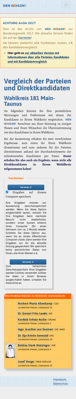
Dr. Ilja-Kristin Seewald (33, 335)
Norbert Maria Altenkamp (35, 303)
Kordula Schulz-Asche (32, 319)
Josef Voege (26, 361)
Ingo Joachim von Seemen (35, 329)
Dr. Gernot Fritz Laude (32, 313)
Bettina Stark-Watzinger (34, 345)
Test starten (26, 187)
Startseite (24, 37)
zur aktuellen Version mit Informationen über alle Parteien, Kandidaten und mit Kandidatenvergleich (38, 57)
